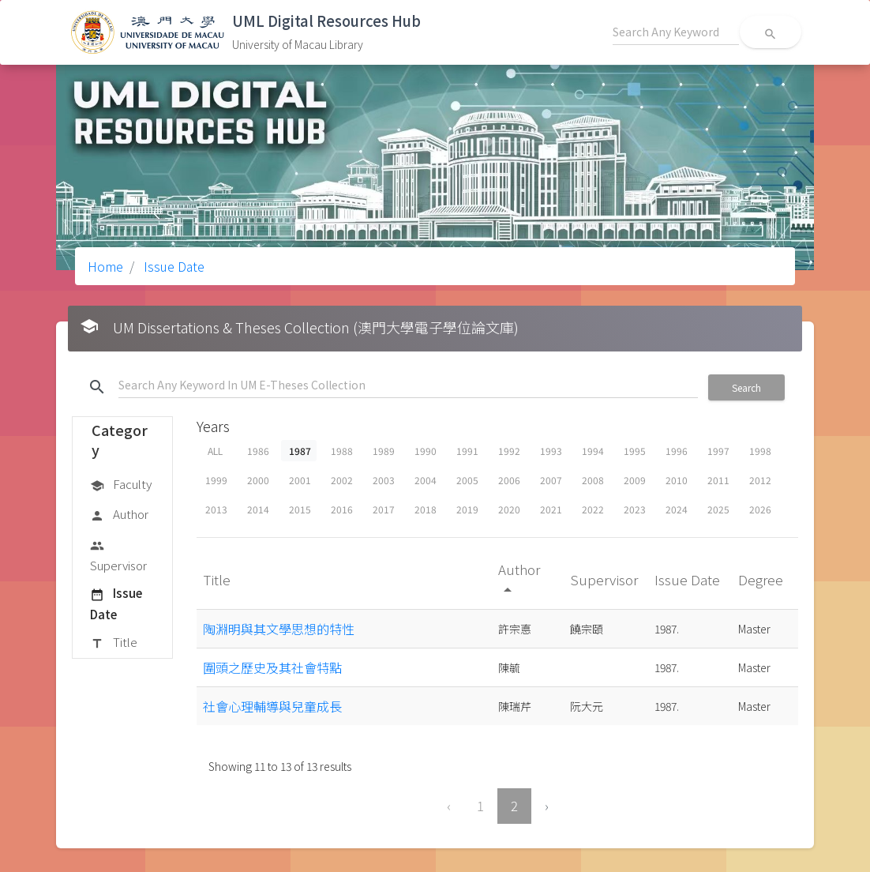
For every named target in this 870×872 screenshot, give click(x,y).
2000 (258, 480)
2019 (467, 509)
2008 (593, 480)
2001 (300, 480)
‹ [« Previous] (449, 805)
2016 (342, 509)
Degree (762, 579)
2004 (425, 480)
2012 (760, 480)
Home (105, 266)
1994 (593, 450)
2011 (718, 480)
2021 (551, 509)
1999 (216, 480)
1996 (677, 450)
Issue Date (172, 266)
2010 (677, 480)
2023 (635, 509)
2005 (467, 480)
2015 (300, 509)
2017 (384, 509)
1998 (760, 450)
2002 (342, 480)
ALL (215, 450)
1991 (467, 450)
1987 (300, 450)
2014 (258, 509)
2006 (509, 480)
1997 (718, 450)
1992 (509, 450)
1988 (342, 450)
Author (119, 515)
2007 (551, 480)
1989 (384, 450)
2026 (760, 509)
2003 (384, 480)
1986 (258, 450)
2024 (677, 509)
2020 (509, 509)
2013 (216, 509)
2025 (718, 509)
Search (746, 387)
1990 (425, 450)
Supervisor (118, 554)
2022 (593, 509)
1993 (551, 450)
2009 (635, 480)
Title (113, 643)
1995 (635, 450)
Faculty (121, 485)
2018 (425, 509)
